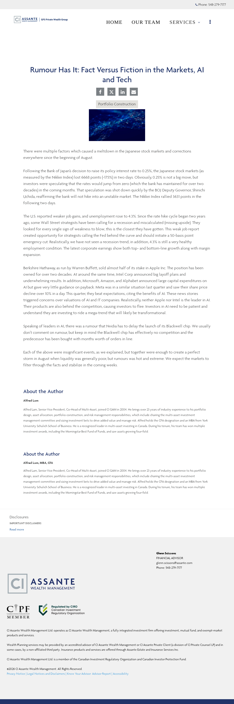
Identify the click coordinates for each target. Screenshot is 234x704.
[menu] (213, 22)
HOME (117, 22)
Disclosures (19, 516)
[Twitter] (111, 92)
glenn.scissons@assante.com (174, 563)
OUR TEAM (148, 22)
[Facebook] (100, 92)
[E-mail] (133, 92)
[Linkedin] (123, 92)
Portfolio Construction (117, 103)
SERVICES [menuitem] (187, 23)
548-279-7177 (174, 568)
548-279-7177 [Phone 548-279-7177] (217, 5)
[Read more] (17, 529)
